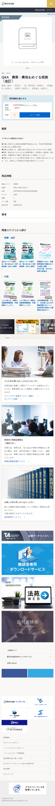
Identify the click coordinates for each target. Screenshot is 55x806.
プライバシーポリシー (11, 743)
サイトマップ (8, 774)
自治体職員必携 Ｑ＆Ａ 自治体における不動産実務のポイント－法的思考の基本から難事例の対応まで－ (45, 305)
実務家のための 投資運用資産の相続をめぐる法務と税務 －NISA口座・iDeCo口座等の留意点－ (45, 266)
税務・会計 (9, 238)
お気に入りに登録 (37, 62)
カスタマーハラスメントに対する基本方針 (18, 764)
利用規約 (6, 737)
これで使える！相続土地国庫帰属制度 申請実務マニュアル (10, 303)
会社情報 (6, 769)
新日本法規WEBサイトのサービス (19, 657)
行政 (6, 276)
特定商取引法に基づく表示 (13, 758)
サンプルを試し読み (19, 62)
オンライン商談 (11, 399)
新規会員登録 (40, 10)
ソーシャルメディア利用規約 (13, 753)
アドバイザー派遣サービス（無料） (19, 396)
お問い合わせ (12, 663)
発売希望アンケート (12, 517)
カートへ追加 (35, 115)
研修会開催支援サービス (14, 461)
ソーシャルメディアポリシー (13, 748)
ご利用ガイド (12, 650)
